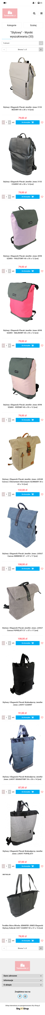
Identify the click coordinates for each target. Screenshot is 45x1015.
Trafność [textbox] (6, 43)
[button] (40, 3)
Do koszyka (28, 122)
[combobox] (22, 43)
